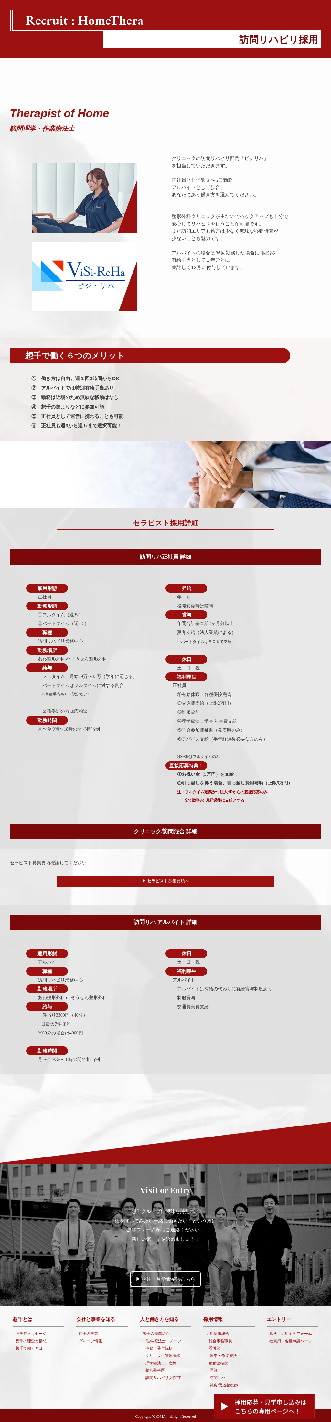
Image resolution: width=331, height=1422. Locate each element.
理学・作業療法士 (225, 1354)
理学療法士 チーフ (163, 1339)
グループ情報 (90, 1339)
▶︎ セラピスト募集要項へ (165, 881)
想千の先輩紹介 (156, 1332)
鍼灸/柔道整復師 (224, 1383)
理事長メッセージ (31, 1332)
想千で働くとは (29, 1346)
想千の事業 (88, 1332)
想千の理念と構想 (31, 1339)
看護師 (214, 1346)
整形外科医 (155, 1368)
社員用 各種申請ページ (290, 1339)
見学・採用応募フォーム (290, 1332)
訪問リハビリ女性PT (163, 1376)
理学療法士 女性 (160, 1361)
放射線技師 (218, 1361)
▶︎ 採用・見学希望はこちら (165, 1277)
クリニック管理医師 (162, 1354)
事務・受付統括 (159, 1346)
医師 (214, 1368)
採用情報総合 (217, 1332)
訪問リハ (217, 1376)
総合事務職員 (220, 1339)
